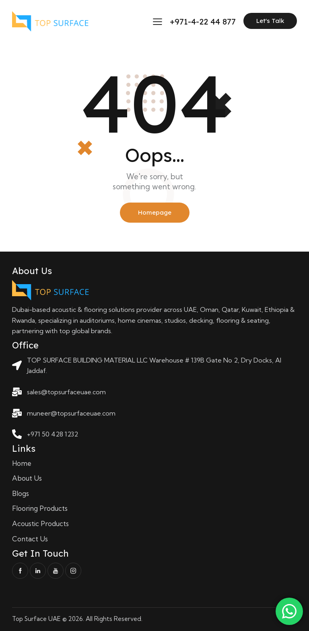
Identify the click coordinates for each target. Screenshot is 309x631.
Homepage (154, 212)
